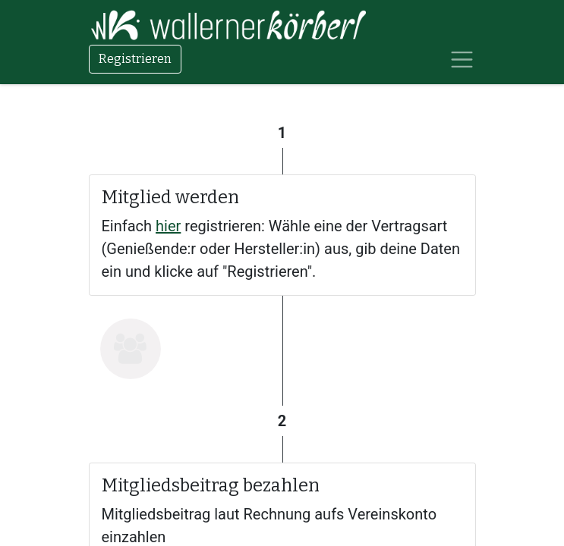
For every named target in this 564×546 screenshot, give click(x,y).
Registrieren (135, 59)
